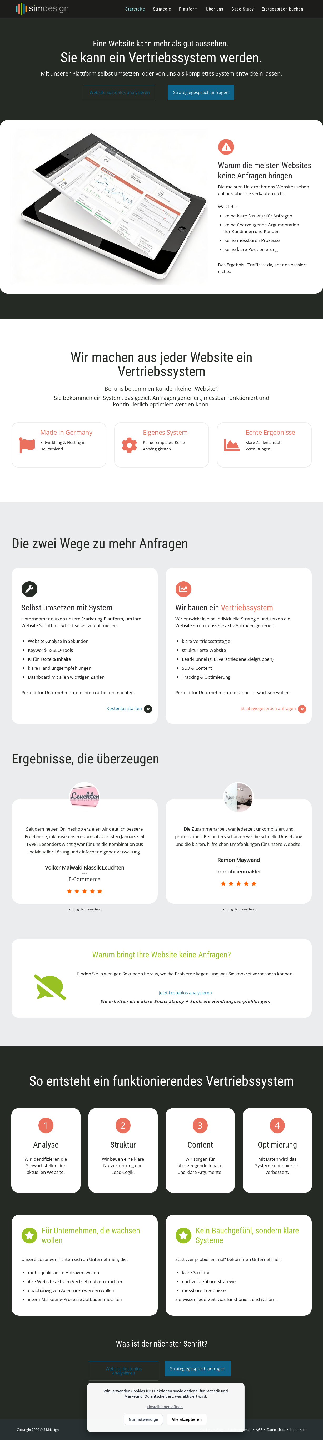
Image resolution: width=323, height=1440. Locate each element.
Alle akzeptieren (187, 1419)
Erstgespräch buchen (282, 9)
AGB (259, 1429)
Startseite (135, 9)
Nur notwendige (143, 1419)
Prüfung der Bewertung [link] (84, 909)
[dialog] (166, 1407)
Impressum (298, 1429)
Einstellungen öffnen (165, 1406)
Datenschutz (276, 1429)
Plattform (188, 9)
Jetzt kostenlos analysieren (185, 993)
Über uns (214, 9)
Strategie (162, 9)
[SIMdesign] (42, 8)
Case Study (242, 9)
